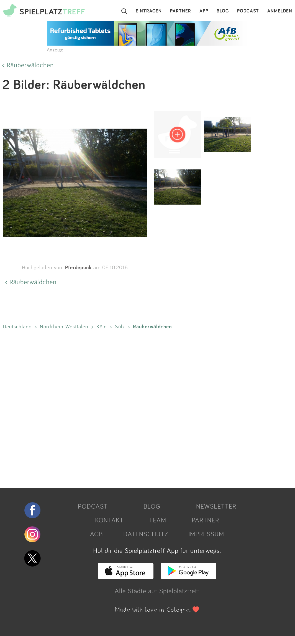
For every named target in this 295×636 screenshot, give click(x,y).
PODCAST (248, 11)
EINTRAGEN (149, 11)
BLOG (223, 11)
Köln (101, 326)
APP (203, 11)
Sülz (120, 326)
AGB (96, 534)
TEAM (157, 520)
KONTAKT (109, 520)
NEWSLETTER (216, 506)
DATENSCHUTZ (145, 534)
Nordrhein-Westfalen (64, 326)
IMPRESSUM (206, 534)
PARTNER (180, 11)
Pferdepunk (78, 267)
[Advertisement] (144, 408)
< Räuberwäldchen (28, 65)
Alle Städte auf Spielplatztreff (157, 591)
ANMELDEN (279, 11)
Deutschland (17, 326)
